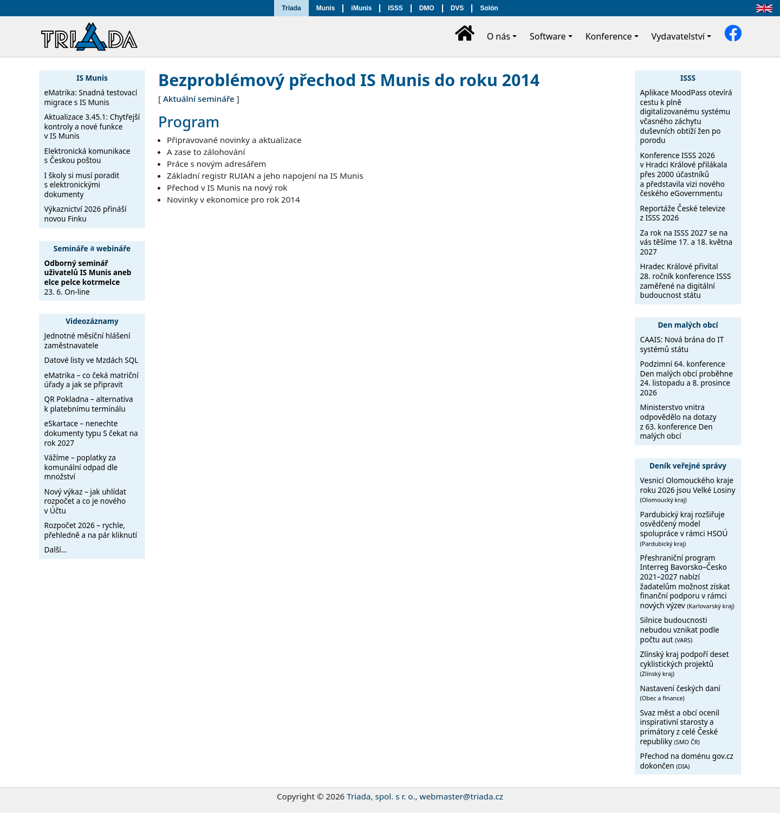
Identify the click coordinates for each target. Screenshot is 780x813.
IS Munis (92, 78)
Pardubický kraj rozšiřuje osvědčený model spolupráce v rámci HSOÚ (684, 528)
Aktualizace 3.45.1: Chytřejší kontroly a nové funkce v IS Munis (92, 126)
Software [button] (548, 36)
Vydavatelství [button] (678, 36)
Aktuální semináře (199, 98)
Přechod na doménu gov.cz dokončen (686, 761)
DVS (457, 8)
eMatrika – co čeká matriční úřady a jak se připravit (91, 380)
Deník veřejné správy (687, 465)
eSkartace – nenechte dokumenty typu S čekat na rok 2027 (91, 432)
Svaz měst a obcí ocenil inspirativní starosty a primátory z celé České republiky (679, 726)
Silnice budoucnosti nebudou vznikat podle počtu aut (679, 629)
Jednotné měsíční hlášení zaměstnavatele (87, 340)
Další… (55, 549)
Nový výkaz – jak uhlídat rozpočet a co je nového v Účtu (85, 501)
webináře (113, 248)
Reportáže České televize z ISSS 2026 (683, 213)
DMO (426, 8)
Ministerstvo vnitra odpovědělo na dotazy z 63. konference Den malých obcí (678, 421)
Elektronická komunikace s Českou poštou (87, 156)
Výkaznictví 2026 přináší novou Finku (85, 214)
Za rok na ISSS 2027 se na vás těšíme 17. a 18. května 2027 (686, 242)
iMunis (361, 8)
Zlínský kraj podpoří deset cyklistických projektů (684, 663)
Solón (489, 8)
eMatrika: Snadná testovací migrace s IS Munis (91, 97)
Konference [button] (609, 36)
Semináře (71, 248)
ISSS (395, 8)
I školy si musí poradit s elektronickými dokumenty (82, 184)
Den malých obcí (688, 325)
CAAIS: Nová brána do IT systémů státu (682, 344)
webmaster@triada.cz (461, 796)
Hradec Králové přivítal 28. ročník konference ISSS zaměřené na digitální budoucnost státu (685, 280)
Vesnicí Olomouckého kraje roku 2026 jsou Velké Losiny (688, 489)
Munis (325, 8)
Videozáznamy (92, 321)
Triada (291, 8)
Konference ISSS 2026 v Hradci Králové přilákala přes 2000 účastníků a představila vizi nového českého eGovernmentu (683, 174)
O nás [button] (498, 36)
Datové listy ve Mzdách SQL (91, 360)
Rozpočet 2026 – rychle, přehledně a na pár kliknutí (91, 530)
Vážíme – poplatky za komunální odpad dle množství (81, 467)
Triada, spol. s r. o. (381, 796)
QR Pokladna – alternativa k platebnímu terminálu (88, 404)
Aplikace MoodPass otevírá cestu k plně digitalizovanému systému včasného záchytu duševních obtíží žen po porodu (686, 116)
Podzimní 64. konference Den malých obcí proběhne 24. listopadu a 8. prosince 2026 (686, 378)
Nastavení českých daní (680, 693)
